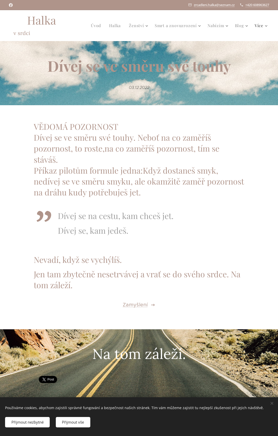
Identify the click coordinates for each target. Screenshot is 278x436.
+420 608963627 (257, 5)
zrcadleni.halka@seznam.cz (214, 5)
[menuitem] (97, 25)
